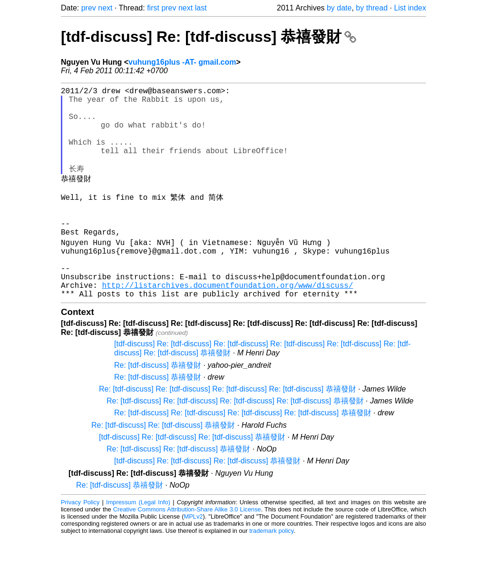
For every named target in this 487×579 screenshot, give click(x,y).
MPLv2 (193, 557)
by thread (372, 8)
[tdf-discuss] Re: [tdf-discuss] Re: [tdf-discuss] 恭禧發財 (192, 478)
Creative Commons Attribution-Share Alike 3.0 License (187, 550)
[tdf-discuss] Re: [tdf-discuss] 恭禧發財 (208, 36)
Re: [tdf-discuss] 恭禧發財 (157, 406)
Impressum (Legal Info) (138, 543)
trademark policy (271, 571)
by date (339, 8)
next (105, 8)
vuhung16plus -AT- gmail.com (182, 62)
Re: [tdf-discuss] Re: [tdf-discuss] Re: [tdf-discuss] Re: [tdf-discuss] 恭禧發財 (227, 430)
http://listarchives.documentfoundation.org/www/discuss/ (227, 324)
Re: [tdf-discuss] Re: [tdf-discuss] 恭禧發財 (163, 466)
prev (88, 8)
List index (410, 8)
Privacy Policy (80, 543)
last (201, 8)
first (153, 8)
